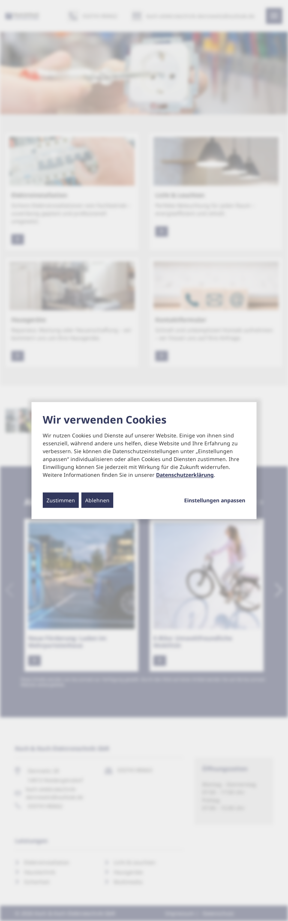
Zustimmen (60, 500)
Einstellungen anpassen (214, 500)
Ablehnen (97, 500)
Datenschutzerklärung (185, 474)
